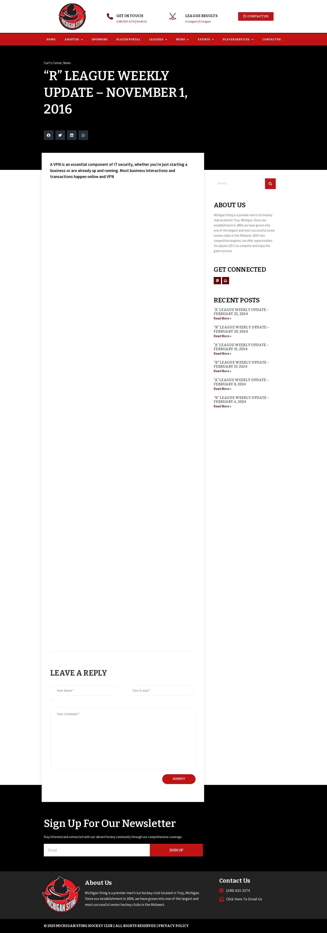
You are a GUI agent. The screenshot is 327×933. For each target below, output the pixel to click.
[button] (48, 135)
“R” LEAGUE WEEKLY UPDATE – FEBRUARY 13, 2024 (241, 364)
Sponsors (99, 39)
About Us (74, 39)
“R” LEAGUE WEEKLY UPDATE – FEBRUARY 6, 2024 (241, 400)
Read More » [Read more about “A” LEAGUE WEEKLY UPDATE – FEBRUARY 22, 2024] (222, 318)
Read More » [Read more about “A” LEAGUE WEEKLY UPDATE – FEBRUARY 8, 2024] (222, 389)
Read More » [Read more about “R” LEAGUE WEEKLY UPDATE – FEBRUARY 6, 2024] (222, 406)
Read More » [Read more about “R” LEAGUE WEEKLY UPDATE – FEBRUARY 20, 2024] (222, 336)
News (182, 39)
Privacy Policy (173, 926)
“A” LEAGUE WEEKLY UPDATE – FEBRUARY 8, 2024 (241, 382)
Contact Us (271, 39)
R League (205, 21)
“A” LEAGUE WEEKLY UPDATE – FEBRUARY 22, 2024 (241, 312)
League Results (201, 16)
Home (51, 39)
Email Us (142, 21)
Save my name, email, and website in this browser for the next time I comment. (107, 700)
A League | (192, 21)
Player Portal (128, 39)
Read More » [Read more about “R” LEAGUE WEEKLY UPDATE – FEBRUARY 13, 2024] (222, 371)
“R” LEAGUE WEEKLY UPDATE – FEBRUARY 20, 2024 (241, 329)
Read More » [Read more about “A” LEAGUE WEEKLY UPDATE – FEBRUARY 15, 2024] (222, 353)
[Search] (270, 183)
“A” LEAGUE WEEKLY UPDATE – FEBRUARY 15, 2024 (241, 347)
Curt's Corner (53, 63)
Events (206, 39)
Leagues (158, 39)
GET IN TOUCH (129, 16)
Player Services (238, 39)
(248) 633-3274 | (126, 21)
